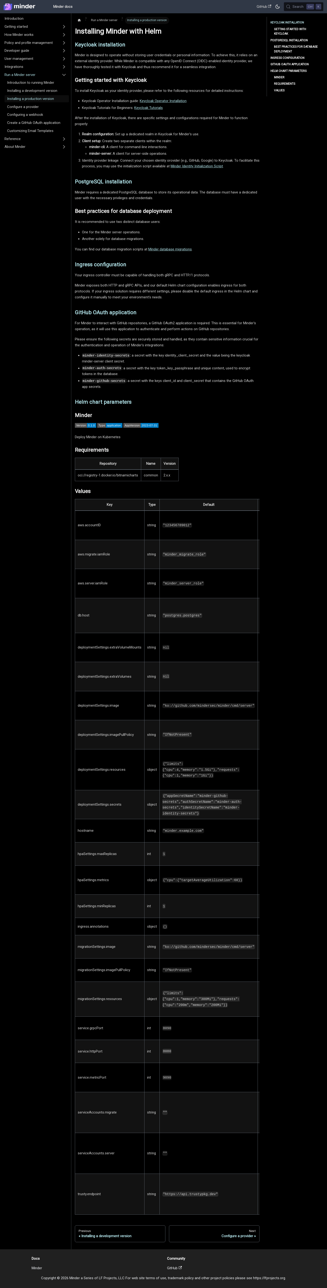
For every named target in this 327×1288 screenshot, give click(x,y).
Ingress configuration (287, 58)
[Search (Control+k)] (303, 6)
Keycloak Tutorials (148, 108)
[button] (35, 26)
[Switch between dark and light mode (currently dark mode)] (277, 6)
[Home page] (79, 20)
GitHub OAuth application (289, 64)
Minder (279, 77)
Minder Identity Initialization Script (197, 166)
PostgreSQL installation (289, 40)
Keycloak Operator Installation (163, 101)
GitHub (264, 7)
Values (279, 90)
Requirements (284, 83)
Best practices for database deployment (296, 49)
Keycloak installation (287, 22)
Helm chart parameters (288, 71)
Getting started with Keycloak (290, 32)
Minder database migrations (170, 249)
